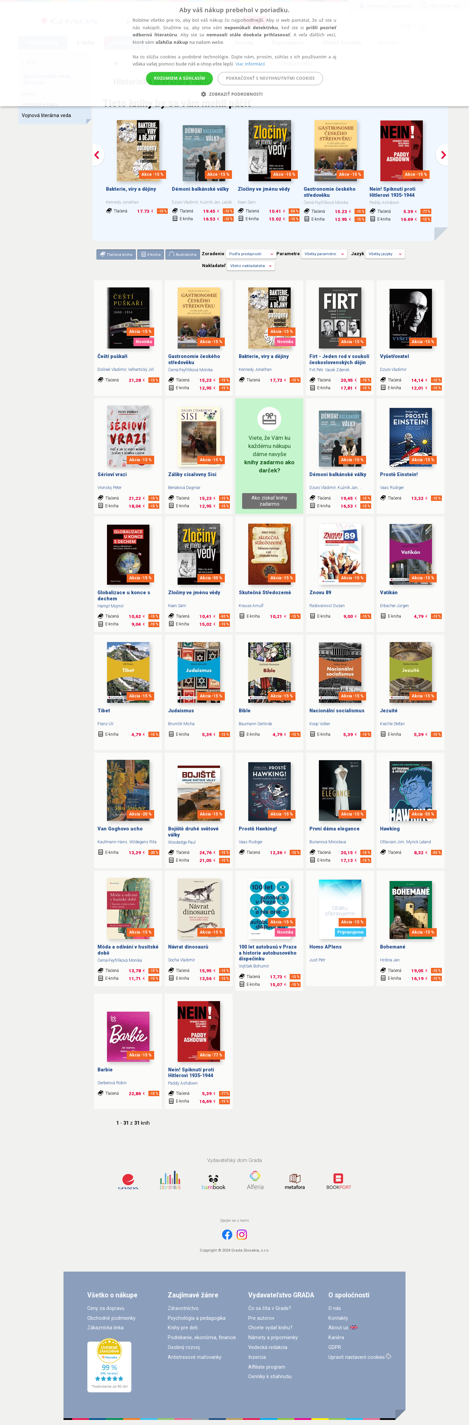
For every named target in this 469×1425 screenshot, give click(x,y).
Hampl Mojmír (110, 606)
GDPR (334, 1347)
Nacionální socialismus (336, 711)
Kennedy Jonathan (255, 369)
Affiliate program (266, 1367)
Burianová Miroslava (327, 842)
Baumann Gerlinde (255, 723)
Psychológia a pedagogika (197, 1318)
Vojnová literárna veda (46, 115)
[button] (234, 94)
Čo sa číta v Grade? (269, 1308)
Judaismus (181, 711)
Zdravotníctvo (183, 1308)
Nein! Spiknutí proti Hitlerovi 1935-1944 (392, 192)
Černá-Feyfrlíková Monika (190, 370)
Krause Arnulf (251, 605)
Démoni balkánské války (200, 189)
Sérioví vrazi (112, 474)
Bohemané (392, 947)
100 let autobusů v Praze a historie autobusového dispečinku (268, 953)
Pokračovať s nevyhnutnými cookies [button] (270, 78)
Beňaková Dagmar (184, 487)
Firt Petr (316, 370)
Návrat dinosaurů (188, 947)
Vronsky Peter (109, 487)
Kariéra (336, 1337)
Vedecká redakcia (267, 1347)
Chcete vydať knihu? (270, 1328)
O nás (334, 1308)
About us (338, 1328)
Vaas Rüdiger (392, 487)
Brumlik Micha (181, 723)
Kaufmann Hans (112, 842)
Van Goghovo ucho (120, 829)
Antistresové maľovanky (194, 1357)
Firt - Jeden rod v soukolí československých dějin (339, 359)
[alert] (234, 53)
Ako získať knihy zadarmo (269, 501)
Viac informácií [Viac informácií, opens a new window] (250, 64)
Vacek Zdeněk (337, 370)
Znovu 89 (320, 593)
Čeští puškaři (112, 356)
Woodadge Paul (182, 842)
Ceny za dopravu (105, 1308)
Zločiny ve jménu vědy (264, 189)
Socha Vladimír (181, 960)
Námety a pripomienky (273, 1337)
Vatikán (389, 593)
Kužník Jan (348, 487)
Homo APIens (325, 947)
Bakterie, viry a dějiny (131, 189)
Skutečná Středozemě (265, 593)
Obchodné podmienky (111, 1318)
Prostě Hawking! (258, 829)
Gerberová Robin (112, 1083)
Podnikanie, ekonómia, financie (202, 1337)
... (361, 487)
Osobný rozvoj (184, 1347)
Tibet (103, 711)
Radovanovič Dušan (327, 605)
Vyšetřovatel (394, 356)
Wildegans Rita (143, 842)
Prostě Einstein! (399, 474)
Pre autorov (261, 1318)
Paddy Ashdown (183, 1083)
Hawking (390, 829)
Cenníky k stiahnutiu (270, 1377)
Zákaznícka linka (105, 1328)
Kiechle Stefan (392, 723)
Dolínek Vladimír (111, 369)
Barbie (105, 1070)
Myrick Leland (418, 842)
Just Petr (317, 960)
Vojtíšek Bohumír (254, 966)
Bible (245, 711)
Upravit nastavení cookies (356, 1357)
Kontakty (338, 1318)
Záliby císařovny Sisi (192, 474)
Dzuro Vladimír (393, 369)
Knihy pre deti (183, 1328)
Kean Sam (177, 605)
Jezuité (389, 711)
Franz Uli (105, 723)
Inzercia (257, 1357)
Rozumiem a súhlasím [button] (179, 78)
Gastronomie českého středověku (330, 192)
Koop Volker (319, 723)
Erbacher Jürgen (394, 605)
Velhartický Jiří (141, 369)
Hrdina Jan (390, 960)
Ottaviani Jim (392, 842)
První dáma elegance (334, 829)
